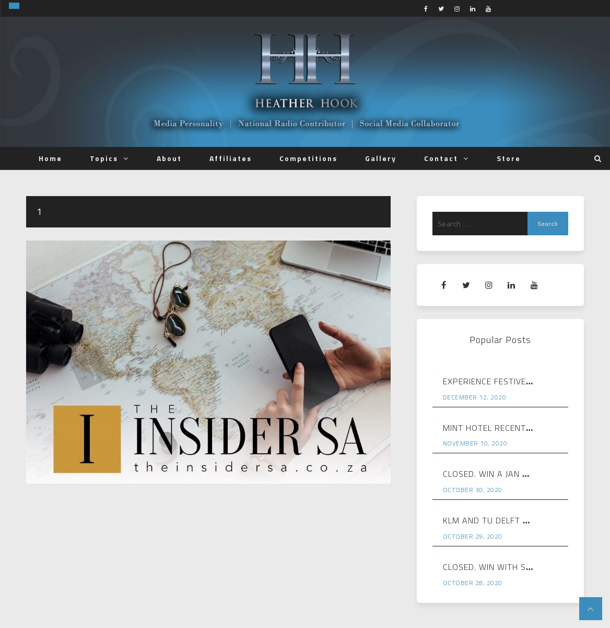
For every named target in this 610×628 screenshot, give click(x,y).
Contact (441, 158)
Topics (104, 158)
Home (50, 158)
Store (509, 158)
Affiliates (230, 158)
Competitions (308, 158)
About (169, 158)
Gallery (380, 158)
